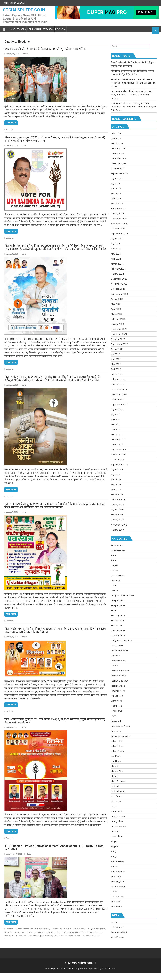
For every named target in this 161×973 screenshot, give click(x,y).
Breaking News (118, 615)
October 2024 (118, 228)
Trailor (71, 935)
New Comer (117, 796)
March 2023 (117, 313)
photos (36, 935)
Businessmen (117, 625)
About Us (21, 29)
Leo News (116, 761)
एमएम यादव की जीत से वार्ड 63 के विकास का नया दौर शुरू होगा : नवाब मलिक (45, 49)
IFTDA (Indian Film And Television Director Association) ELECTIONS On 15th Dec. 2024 (53, 847)
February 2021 (118, 439)
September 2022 (119, 344)
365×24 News (118, 550)
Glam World (116, 700)
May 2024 (116, 253)
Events (114, 665)
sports (114, 866)
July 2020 (115, 474)
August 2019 (117, 509)
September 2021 (119, 404)
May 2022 (116, 364)
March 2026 (117, 143)
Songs (114, 856)
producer (48, 935)
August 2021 (117, 409)
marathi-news (92, 932)
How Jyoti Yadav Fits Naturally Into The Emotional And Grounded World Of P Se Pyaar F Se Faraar (133, 106)
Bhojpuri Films (36, 929)
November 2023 (119, 283)
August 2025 (117, 178)
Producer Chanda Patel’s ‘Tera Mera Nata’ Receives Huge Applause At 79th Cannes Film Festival (133, 83)
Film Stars (72, 929)
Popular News (118, 816)
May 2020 (116, 484)
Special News (117, 861)
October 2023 (118, 288)
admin (25, 54)
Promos (57, 935)
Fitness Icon (117, 695)
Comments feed (119, 931)
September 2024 (119, 233)
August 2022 (117, 349)
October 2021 (118, 399)
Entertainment (118, 660)
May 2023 (116, 303)
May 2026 (116, 133)
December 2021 (119, 389)
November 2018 (119, 524)
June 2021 (116, 419)
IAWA (113, 715)
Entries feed (117, 926)
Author (114, 585)
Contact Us (48, 29)
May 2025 (116, 193)
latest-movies (62, 932)
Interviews (116, 730)
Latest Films (117, 745)
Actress (26, 929)
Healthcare (116, 705)
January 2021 (117, 444)
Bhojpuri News (118, 605)
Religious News (118, 826)
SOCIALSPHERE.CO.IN (24, 9)
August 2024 (117, 238)
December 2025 (119, 158)
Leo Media (116, 755)
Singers (64, 935)
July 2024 (115, 243)
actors (19, 929)
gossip (102, 929)
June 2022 (116, 359)
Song (113, 851)
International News (120, 725)
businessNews (118, 630)
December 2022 (119, 328)
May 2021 (116, 424)
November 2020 (119, 454)
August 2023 (117, 298)
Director (54, 929)
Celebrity (46, 929)
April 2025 (116, 198)
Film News (63, 929)
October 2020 (118, 459)
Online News (117, 811)
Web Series (116, 906)
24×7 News (116, 545)
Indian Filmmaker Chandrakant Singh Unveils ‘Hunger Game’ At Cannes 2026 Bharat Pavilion (132, 95)
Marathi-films (80, 932)
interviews (29, 932)
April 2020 (116, 489)
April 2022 (116, 369)
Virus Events (117, 896)
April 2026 (116, 138)
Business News (118, 620)
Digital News (117, 645)
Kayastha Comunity (120, 735)
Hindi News (19, 932)
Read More (11, 123)
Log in (114, 921)
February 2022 (118, 379)
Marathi (114, 766)
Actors (114, 560)
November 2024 (119, 223)
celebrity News (118, 635)
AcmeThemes (108, 968)
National (115, 786)
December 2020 (119, 449)
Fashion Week (118, 685)
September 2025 (119, 173)
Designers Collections (121, 640)
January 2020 (117, 504)
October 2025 (118, 168)
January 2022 (117, 384)
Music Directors (118, 781)
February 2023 (118, 318)
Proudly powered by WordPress (61, 968)
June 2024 (116, 248)
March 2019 (117, 514)
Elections (9, 129)
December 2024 (119, 218)
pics (42, 935)
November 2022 (119, 334)
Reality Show (117, 821)
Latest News (39, 932)
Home (12, 29)
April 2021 (116, 429)
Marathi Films (117, 771)
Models (114, 776)
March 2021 (117, 434)
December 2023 (119, 278)
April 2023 (116, 308)
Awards (114, 590)
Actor (113, 555)
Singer (114, 841)
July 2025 (115, 183)
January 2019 (117, 519)
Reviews (115, 831)
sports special (118, 871)
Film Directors (118, 690)
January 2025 (117, 213)
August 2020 (117, 469)
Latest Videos (50, 932)
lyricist (71, 932)
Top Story (116, 876)
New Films (28, 935)
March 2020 (117, 494)
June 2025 (116, 188)
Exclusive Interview (120, 670)
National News (118, 791)
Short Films (116, 836)
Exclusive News (118, 675)
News (114, 806)
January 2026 (117, 153)
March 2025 (117, 203)
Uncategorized (118, 886)
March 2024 (117, 263)
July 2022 (115, 354)
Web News (116, 901)
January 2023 (117, 323)
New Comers (17, 935)
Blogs (113, 610)
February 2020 (118, 499)
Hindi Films (8, 932)
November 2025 (119, 163)
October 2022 (118, 339)
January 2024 (117, 273)
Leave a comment (92, 935)
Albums (114, 570)
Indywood (116, 720)
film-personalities (84, 929)
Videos (114, 891)
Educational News (119, 650)
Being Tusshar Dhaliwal (122, 595)
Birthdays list (34, 29)
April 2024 (116, 258)
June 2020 (116, 479)
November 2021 (119, 394)
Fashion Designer (119, 680)
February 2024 (118, 268)
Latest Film (116, 740)
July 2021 (115, 414)
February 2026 (118, 148)
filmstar (95, 929)
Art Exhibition (117, 575)
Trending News (118, 881)
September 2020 (119, 464)
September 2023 (119, 293)
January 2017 (117, 529)
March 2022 (117, 374)
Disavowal (60, 29)
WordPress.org (118, 936)
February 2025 (118, 208)
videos (77, 935)
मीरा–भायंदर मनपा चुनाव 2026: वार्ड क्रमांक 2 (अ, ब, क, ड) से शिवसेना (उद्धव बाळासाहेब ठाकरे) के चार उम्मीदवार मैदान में (54, 720)
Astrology (115, 580)
